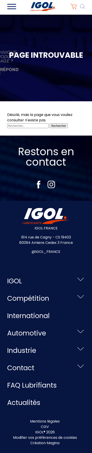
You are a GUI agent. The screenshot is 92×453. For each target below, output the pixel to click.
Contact (20, 368)
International (28, 316)
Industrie (21, 350)
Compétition (28, 298)
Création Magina (44, 443)
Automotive (26, 333)
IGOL (14, 281)
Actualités (23, 402)
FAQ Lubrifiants (32, 385)
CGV (45, 426)
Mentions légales (45, 421)
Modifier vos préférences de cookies (45, 437)
